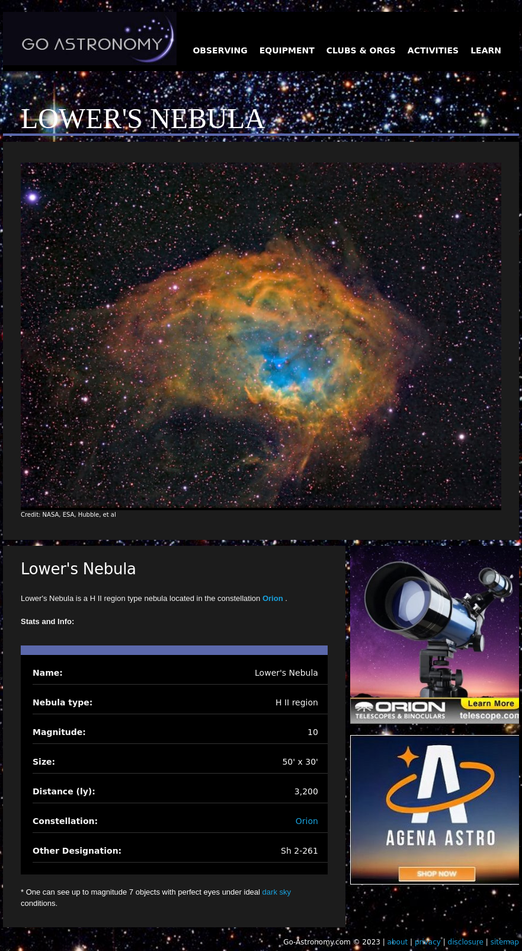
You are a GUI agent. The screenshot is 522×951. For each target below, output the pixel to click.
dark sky (276, 892)
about (398, 942)
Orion (273, 598)
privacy (428, 942)
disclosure (465, 942)
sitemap (505, 942)
